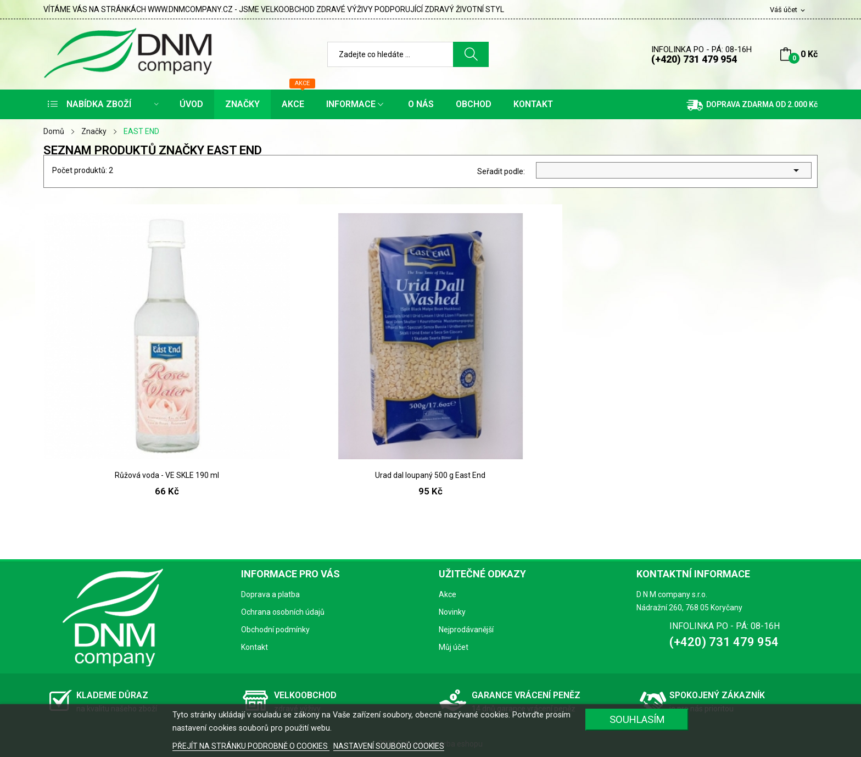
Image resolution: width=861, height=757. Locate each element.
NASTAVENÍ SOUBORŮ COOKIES (388, 746)
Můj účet (453, 647)
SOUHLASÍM (637, 719)
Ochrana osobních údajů (283, 612)
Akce (447, 594)
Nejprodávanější (466, 629)
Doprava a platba (270, 594)
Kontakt (254, 647)
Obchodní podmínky (275, 629)
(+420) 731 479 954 (694, 59)
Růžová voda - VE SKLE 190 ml (167, 475)
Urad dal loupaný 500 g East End (430, 475)
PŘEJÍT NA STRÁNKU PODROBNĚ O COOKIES (250, 746)
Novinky (452, 612)
